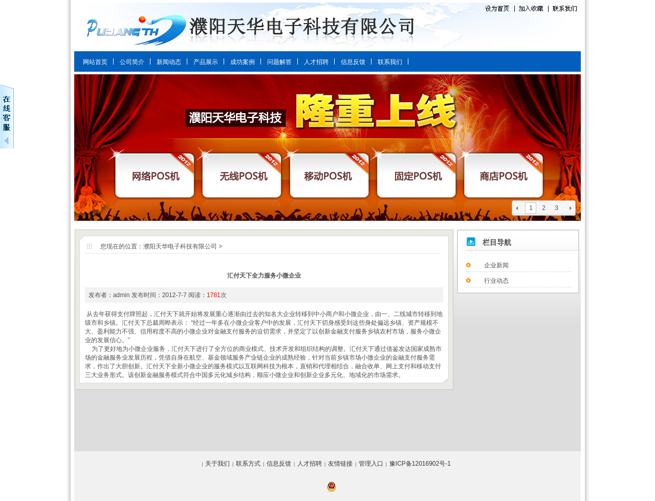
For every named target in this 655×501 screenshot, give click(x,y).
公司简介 (132, 62)
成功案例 (242, 62)
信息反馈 (353, 62)
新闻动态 (169, 62)
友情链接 (340, 463)
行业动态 (496, 280)
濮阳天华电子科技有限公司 (180, 246)
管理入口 (371, 463)
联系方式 (248, 463)
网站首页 (95, 62)
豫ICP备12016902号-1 (420, 463)
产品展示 (205, 62)
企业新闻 (496, 265)
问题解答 (279, 62)
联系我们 (390, 62)
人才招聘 (316, 62)
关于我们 (217, 463)
